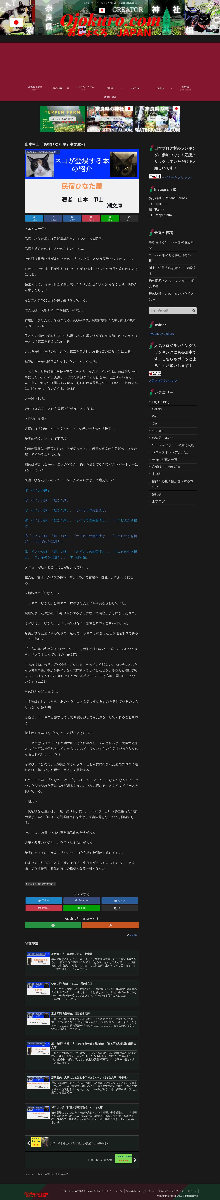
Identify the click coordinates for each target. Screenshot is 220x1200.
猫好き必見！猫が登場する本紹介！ (40, 884)
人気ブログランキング (163, 380)
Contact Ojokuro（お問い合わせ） (141, 1191)
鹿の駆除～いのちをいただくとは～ (171, 296)
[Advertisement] (110, 63)
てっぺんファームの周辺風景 (173, 445)
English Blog (160, 402)
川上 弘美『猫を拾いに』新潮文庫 (172, 270)
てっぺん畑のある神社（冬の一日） (171, 258)
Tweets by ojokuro (161, 333)
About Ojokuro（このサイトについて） (105, 1191)
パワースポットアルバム (170, 452)
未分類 (156, 474)
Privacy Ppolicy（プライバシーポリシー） (178, 1191)
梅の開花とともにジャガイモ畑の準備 (171, 283)
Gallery (157, 409)
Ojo (154, 423)
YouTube (158, 431)
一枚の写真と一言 (164, 459)
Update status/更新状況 (74, 1191)
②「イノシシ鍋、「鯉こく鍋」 (47, 500)
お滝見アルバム (163, 438)
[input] (173, 310)
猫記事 (156, 494)
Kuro (155, 416)
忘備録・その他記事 (166, 467)
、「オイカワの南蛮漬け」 (89, 510)
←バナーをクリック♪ (170, 177)
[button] (193, 310)
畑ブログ (158, 501)
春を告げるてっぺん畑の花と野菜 (171, 245)
